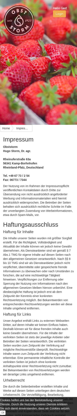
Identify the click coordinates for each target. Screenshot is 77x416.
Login (59, 13)
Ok (2, 412)
